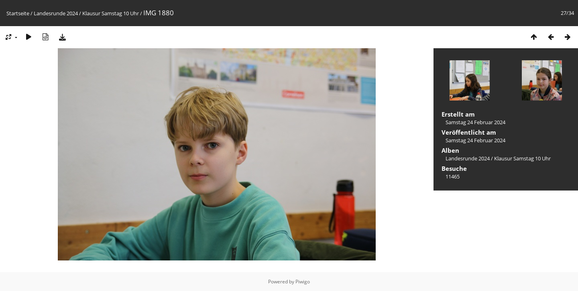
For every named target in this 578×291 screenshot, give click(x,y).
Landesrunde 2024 (56, 13)
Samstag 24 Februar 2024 (475, 122)
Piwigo (302, 281)
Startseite (17, 13)
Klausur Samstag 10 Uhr (110, 13)
